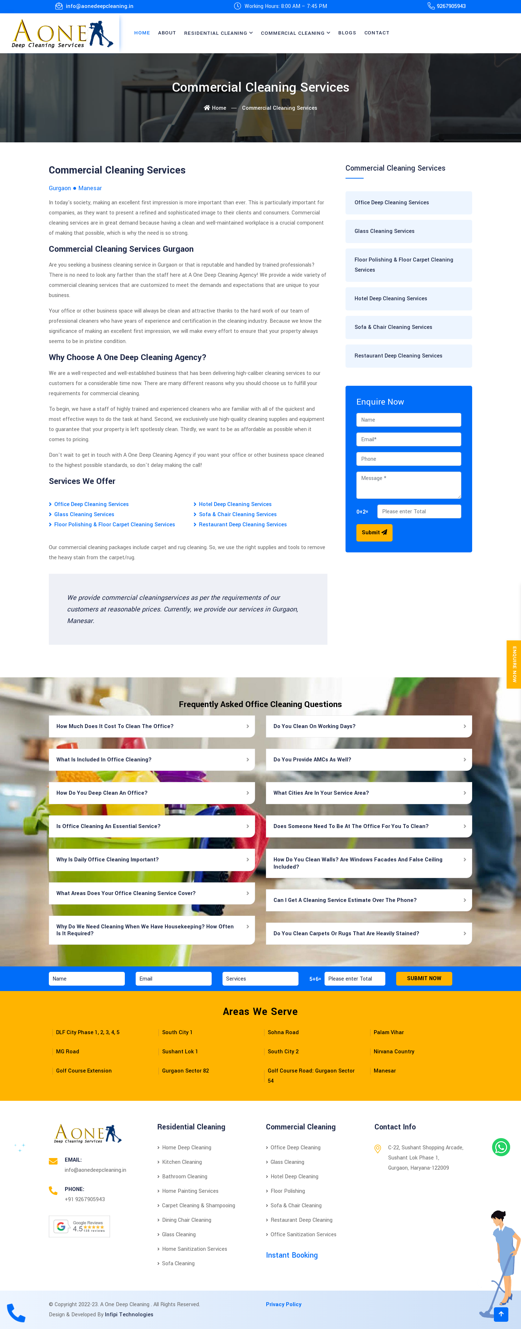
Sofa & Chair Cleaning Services (238, 514)
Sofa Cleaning (176, 1263)
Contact (377, 32)
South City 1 (177, 1032)
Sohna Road (283, 1032)
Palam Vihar (389, 1032)
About (167, 32)
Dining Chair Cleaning (184, 1220)
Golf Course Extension (84, 1071)
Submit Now (424, 978)
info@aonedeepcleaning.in (94, 6)
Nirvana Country (394, 1052)
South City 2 (283, 1052)
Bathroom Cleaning (182, 1176)
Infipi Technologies (129, 1314)
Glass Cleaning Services (84, 514)
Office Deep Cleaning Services (91, 504)
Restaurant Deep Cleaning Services (243, 524)
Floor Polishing (285, 1191)
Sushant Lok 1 (180, 1052)
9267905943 (451, 6)
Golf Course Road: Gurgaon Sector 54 (311, 1076)
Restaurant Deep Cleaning (299, 1220)
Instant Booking (292, 1255)
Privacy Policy (283, 1304)
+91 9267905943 (85, 1199)
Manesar (385, 1071)
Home (142, 32)
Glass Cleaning (176, 1234)
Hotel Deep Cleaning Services (235, 504)
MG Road (67, 1052)
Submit (374, 532)
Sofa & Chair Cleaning (294, 1205)
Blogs (347, 32)
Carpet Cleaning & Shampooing (196, 1205)
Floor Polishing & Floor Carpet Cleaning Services (114, 524)
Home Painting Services (188, 1191)
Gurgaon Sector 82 (185, 1071)
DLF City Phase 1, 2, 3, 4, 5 (87, 1032)
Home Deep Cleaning (184, 1148)
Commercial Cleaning (293, 33)
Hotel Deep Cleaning (292, 1176)
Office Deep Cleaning (293, 1148)
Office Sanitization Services (301, 1234)
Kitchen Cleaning (179, 1162)
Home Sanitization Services (192, 1249)
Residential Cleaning (215, 33)
